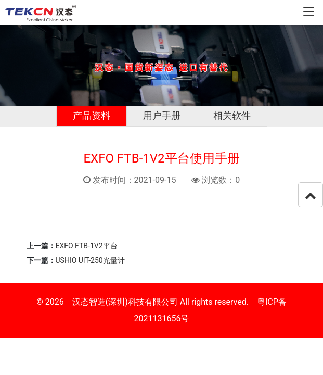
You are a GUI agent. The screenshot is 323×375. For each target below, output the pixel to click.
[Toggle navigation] (308, 12)
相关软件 (232, 115)
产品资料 (91, 115)
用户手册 (161, 115)
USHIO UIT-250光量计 (90, 260)
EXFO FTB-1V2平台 (87, 246)
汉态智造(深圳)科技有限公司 (125, 302)
